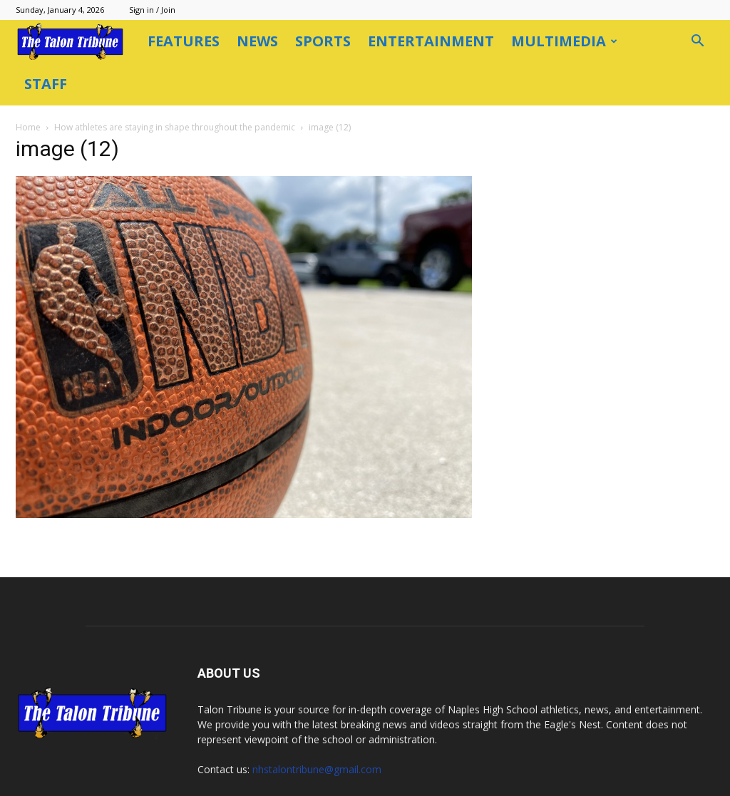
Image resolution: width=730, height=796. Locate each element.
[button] (697, 42)
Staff (45, 83)
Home (28, 127)
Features (184, 41)
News (257, 41)
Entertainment (431, 41)
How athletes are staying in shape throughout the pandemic (174, 127)
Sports (323, 41)
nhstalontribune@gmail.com (316, 769)
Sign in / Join (152, 9)
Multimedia (564, 41)
